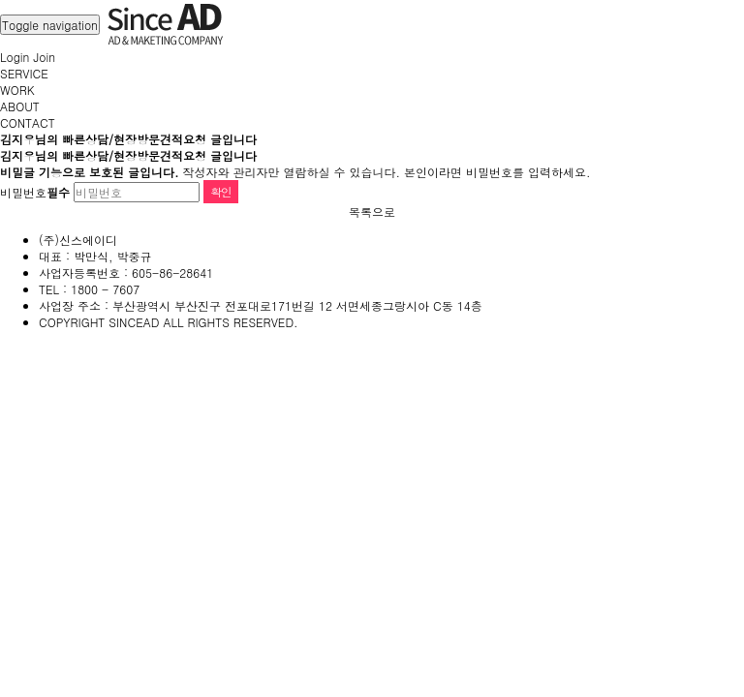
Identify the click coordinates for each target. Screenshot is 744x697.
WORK (17, 89)
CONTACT (27, 122)
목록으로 (372, 211)
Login (14, 56)
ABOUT (20, 106)
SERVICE (24, 73)
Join (44, 56)
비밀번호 (35, 192)
